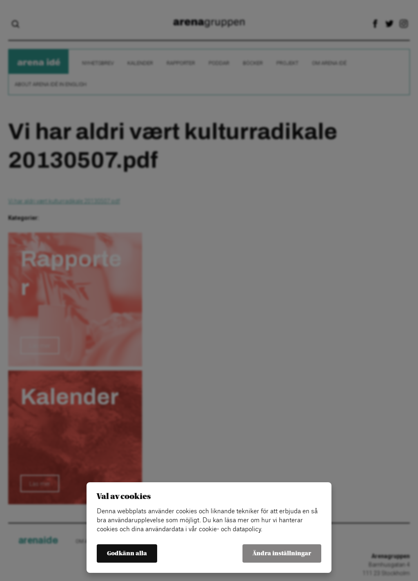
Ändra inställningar (282, 553)
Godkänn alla (127, 553)
